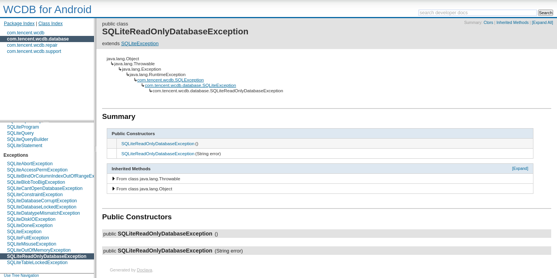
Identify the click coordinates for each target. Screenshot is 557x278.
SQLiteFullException (28, 238)
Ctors (488, 22)
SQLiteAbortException (30, 163)
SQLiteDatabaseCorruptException (42, 200)
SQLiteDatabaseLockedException (41, 207)
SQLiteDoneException (30, 225)
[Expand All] (542, 22)
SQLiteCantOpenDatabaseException (44, 188)
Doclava (144, 270)
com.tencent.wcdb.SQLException (170, 79)
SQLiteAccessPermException (37, 170)
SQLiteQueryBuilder (27, 139)
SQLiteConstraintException (35, 194)
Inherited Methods (512, 22)
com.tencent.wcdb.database (38, 39)
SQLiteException (24, 231)
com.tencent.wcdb (25, 33)
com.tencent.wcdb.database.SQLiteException (190, 85)
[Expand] (520, 168)
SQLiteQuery (20, 133)
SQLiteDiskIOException (31, 219)
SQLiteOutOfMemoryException (39, 250)
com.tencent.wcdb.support (34, 51)
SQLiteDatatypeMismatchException (43, 213)
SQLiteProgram (23, 127)
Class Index (50, 23)
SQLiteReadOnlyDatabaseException (46, 256)
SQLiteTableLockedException (37, 262)
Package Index (19, 23)
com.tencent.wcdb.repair (32, 45)
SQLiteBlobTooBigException (36, 182)
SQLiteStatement (24, 145)
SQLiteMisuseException (31, 244)
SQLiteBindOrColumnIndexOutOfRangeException (58, 176)
